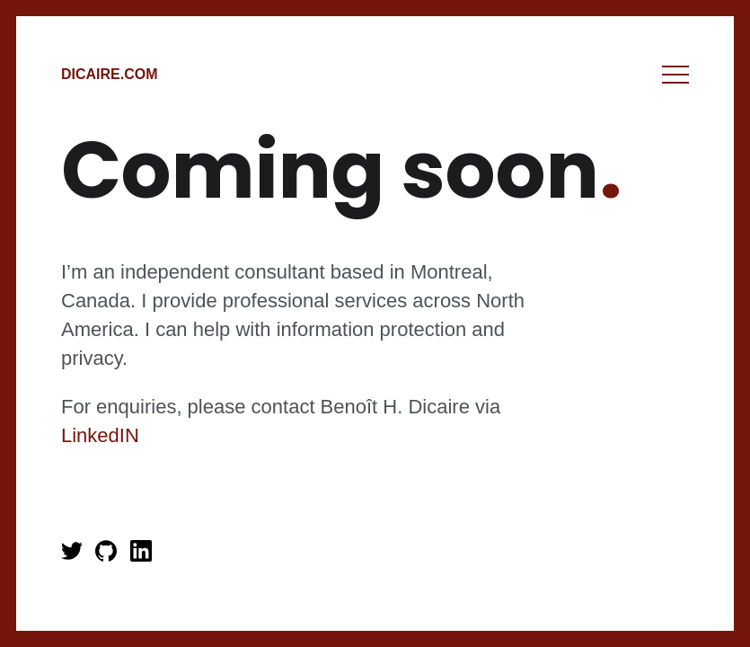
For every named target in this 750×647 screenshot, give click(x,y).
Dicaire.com (109, 74)
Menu (675, 75)
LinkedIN (100, 435)
